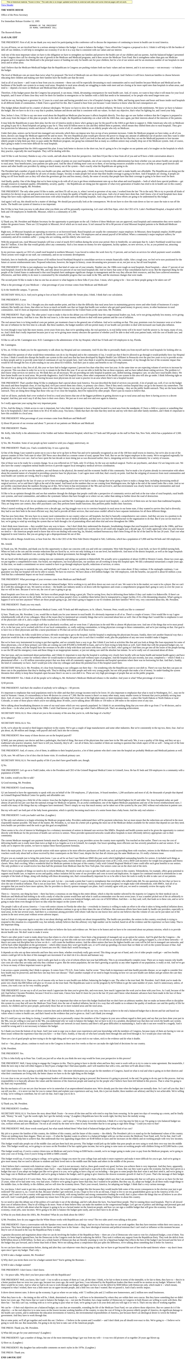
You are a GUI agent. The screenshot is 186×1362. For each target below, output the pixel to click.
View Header (7, 5)
